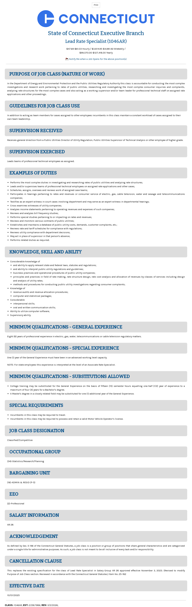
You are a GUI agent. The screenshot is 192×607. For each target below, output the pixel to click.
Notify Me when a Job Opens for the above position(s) (96, 59)
